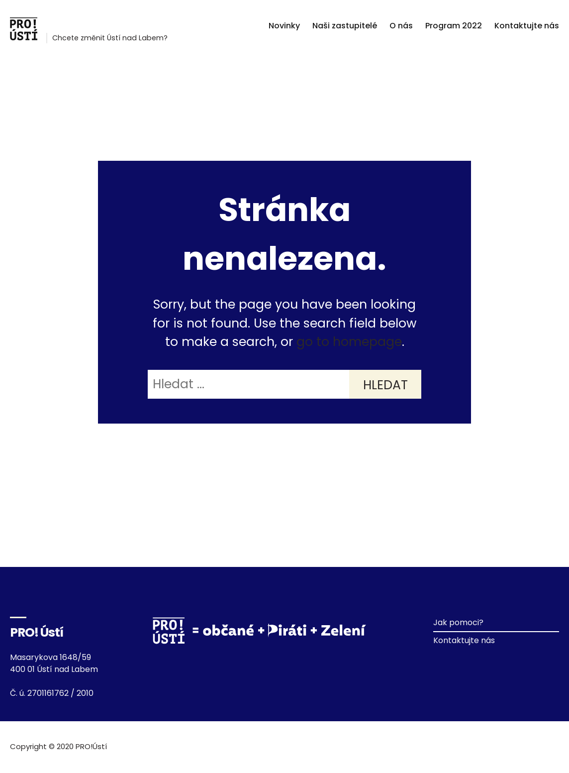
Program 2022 (453, 25)
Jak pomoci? (458, 622)
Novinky (284, 25)
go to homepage (349, 341)
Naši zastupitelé (344, 25)
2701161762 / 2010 (60, 693)
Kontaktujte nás (526, 25)
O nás (401, 25)
